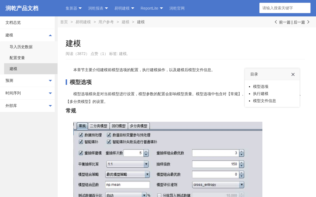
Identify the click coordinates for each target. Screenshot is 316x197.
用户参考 (106, 22)
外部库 (28, 105)
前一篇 (282, 22)
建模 (28, 35)
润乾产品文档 (21, 8)
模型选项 (81, 82)
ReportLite (152, 8)
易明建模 (124, 8)
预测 (28, 80)
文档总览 (13, 22)
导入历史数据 (21, 47)
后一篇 (302, 22)
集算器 (74, 8)
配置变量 (17, 58)
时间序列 (28, 93)
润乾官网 (177, 8)
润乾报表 (98, 8)
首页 (64, 22)
